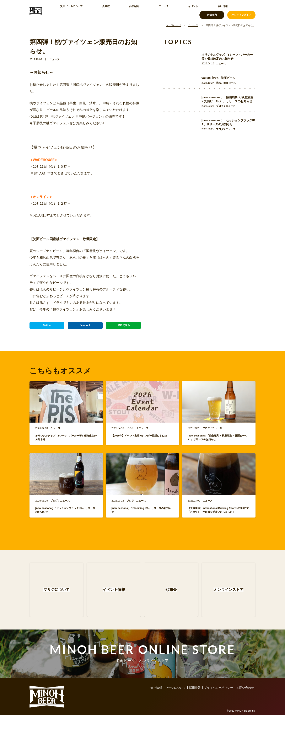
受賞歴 (95, 10)
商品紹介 (113, 10)
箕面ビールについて (70, 10)
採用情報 (195, 706)
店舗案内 (212, 10)
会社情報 (172, 10)
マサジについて (175, 706)
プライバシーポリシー (218, 706)
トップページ (173, 25)
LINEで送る (123, 327)
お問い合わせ (245, 706)
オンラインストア (241, 10)
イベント (152, 10)
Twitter (47, 327)
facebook (85, 327)
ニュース (133, 10)
